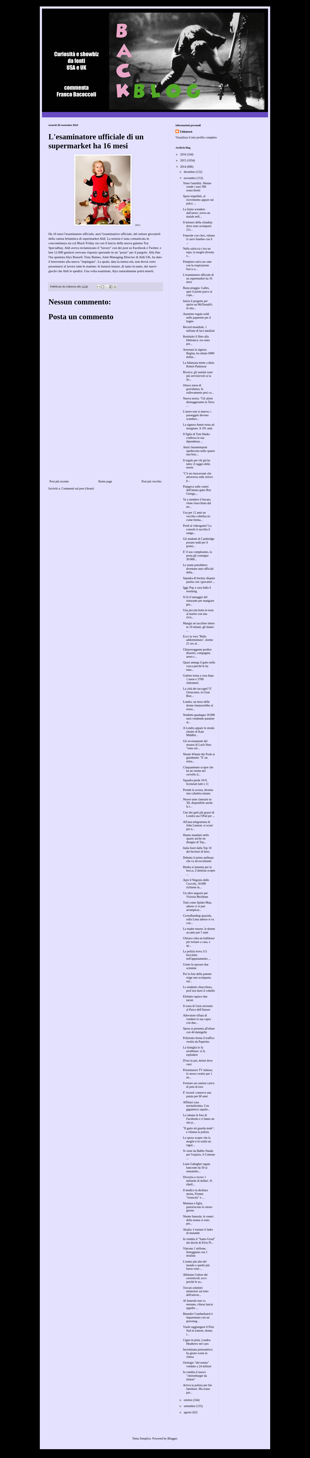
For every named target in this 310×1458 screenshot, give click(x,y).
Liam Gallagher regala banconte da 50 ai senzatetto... (196, 1167)
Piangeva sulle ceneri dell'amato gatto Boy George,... (197, 490)
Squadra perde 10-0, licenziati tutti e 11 (196, 782)
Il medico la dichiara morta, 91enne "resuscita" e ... (195, 1194)
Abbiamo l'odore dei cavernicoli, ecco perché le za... (195, 1278)
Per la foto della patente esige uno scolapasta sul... (197, 977)
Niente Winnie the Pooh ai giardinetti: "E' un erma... (199, 758)
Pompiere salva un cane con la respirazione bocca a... (197, 265)
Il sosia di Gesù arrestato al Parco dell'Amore (198, 1007)
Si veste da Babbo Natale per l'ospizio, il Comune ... (199, 1154)
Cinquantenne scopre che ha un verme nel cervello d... (198, 771)
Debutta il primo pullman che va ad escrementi (198, 859)
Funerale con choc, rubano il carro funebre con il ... (199, 239)
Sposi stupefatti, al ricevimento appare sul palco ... (198, 200)
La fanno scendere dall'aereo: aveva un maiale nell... (196, 213)
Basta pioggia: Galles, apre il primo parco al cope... (197, 291)
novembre (190, 178)
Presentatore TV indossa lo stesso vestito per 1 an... (197, 1073)
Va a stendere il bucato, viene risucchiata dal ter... (197, 503)
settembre (190, 1406)
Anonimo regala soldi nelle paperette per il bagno (197, 317)
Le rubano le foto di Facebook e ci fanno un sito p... (198, 1119)
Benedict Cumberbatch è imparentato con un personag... (198, 1317)
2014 (183, 166)
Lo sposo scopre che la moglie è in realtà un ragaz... (197, 1141)
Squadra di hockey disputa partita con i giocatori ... (199, 580)
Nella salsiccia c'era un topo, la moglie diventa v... (198, 252)
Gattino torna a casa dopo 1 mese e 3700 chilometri (198, 679)
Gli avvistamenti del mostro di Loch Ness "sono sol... (197, 745)
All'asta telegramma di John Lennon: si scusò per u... (198, 825)
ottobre (188, 1400)
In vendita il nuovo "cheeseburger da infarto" (195, 1376)
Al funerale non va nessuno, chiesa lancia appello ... (198, 1304)
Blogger (172, 1438)
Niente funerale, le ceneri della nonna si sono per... (198, 1220)
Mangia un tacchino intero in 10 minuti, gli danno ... (199, 627)
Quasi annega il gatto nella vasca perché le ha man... (199, 666)
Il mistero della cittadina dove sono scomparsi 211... (197, 226)
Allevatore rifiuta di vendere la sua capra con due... (197, 1019)
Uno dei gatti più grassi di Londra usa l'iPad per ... (199, 814)
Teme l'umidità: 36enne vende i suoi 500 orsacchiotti (197, 187)
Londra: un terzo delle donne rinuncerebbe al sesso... (198, 705)
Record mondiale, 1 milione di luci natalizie (199, 328)
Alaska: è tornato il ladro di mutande (198, 1231)
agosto (188, 1412)
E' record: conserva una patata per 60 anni (197, 1094)
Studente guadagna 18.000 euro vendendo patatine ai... (199, 718)
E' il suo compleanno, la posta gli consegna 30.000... (197, 555)
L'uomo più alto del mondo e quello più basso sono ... (196, 1265)
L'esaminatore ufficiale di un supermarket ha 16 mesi (198, 278)
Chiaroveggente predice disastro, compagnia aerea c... (197, 653)
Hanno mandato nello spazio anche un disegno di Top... (196, 838)
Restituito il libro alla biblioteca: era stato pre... (196, 340)
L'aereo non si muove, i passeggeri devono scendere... (197, 415)
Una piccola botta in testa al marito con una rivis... (198, 614)
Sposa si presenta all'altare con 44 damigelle (199, 1030)
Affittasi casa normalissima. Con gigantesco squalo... (196, 1106)
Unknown (186, 131)
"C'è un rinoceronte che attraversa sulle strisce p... (198, 477)
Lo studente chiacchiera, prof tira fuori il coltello (199, 988)
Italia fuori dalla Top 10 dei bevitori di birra (197, 849)
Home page (105, 481)
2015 (183, 160)
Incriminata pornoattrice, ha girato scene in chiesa (198, 1353)
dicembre (190, 171)
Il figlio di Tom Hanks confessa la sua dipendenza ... (196, 438)
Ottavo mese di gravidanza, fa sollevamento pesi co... (198, 389)
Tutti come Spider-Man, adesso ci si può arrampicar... (197, 906)
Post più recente (59, 481)
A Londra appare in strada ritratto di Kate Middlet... (198, 731)
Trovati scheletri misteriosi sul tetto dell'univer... (195, 1291)
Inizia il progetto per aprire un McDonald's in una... (197, 304)
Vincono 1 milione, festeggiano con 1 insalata (195, 1252)
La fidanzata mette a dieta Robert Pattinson (198, 364)
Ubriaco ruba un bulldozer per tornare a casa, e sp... (199, 942)
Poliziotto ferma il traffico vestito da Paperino (198, 1039)
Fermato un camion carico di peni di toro (199, 1085)
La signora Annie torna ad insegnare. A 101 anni (198, 426)
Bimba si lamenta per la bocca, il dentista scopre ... (199, 871)
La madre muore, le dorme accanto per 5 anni (199, 930)
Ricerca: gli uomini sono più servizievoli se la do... (198, 376)
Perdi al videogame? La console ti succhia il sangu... (197, 529)
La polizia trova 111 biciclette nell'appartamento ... (197, 955)
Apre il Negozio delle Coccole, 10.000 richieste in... (196, 883)
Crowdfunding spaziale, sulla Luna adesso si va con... (198, 919)
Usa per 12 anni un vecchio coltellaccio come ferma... (196, 516)
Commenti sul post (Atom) (78, 488)
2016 (183, 154)
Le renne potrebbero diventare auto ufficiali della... (198, 568)
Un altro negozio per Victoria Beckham (195, 895)
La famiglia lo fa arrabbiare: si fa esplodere (194, 1051)
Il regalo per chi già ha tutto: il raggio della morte (196, 464)
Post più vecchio (151, 481)
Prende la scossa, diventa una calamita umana (198, 791)
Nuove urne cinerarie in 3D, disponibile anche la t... (197, 803)
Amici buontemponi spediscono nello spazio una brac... (199, 451)
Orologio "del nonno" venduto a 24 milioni (197, 1364)
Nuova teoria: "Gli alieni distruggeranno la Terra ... (198, 402)
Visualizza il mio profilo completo (196, 137)
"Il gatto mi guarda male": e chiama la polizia (198, 1130)
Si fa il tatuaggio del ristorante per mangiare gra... (198, 600)
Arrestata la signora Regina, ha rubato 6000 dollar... (198, 353)
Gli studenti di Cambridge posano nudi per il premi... (198, 542)
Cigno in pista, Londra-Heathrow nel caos (197, 1341)
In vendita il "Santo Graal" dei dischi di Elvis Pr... (199, 1240)
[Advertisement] (105, 446)
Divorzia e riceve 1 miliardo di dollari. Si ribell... (197, 1181)
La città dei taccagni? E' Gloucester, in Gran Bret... (197, 692)
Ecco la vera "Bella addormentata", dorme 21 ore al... (198, 640)
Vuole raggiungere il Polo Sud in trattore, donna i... (198, 1330)
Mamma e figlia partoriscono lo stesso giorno (197, 1207)
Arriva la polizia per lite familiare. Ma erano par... (197, 1389)
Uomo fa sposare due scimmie (196, 966)
